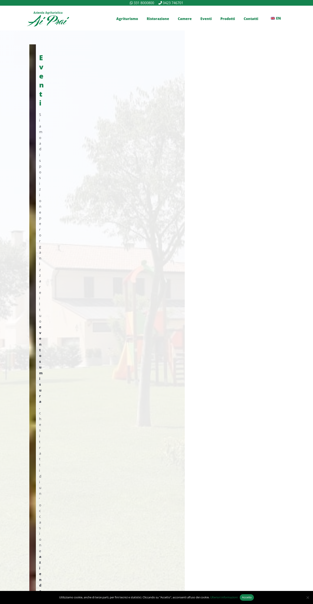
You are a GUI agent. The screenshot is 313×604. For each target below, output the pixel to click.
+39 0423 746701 (158, 132)
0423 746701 (173, 2)
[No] (307, 597)
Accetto (247, 597)
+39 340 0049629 (58, 488)
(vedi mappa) (190, 494)
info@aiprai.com (57, 505)
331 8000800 (144, 2)
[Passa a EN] (276, 18)
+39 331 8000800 (98, 132)
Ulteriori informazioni (224, 597)
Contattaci (56, 146)
